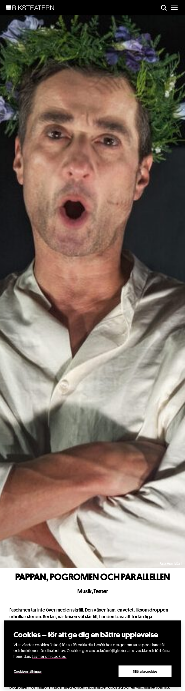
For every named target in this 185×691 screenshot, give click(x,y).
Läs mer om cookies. (49, 656)
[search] (164, 8)
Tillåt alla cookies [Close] (145, 671)
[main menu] (174, 8)
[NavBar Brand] (30, 7)
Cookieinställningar (28, 671)
